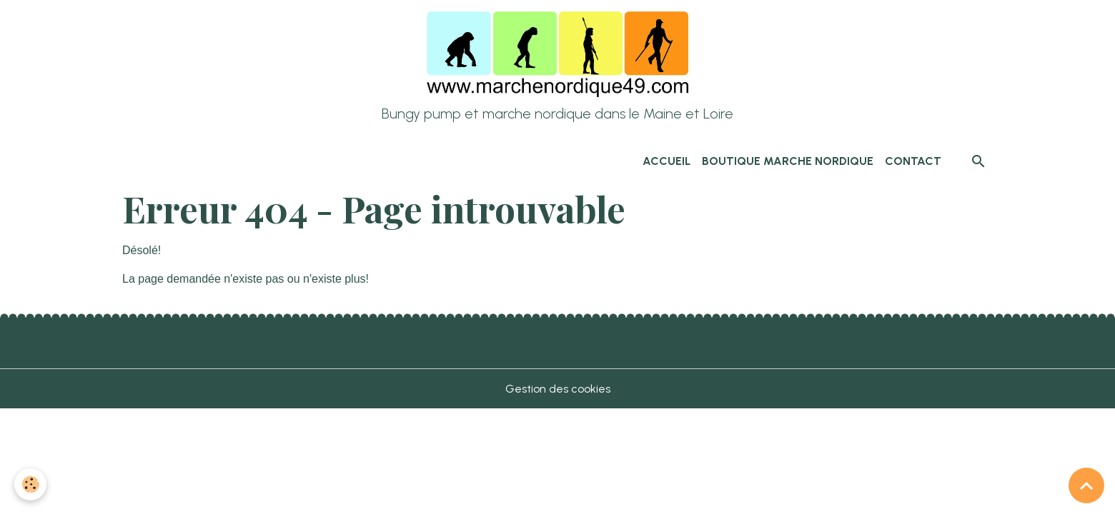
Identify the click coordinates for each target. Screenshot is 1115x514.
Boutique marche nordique (787, 161)
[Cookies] (30, 484)
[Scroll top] (1086, 485)
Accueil (666, 161)
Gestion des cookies (557, 388)
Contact (913, 161)
